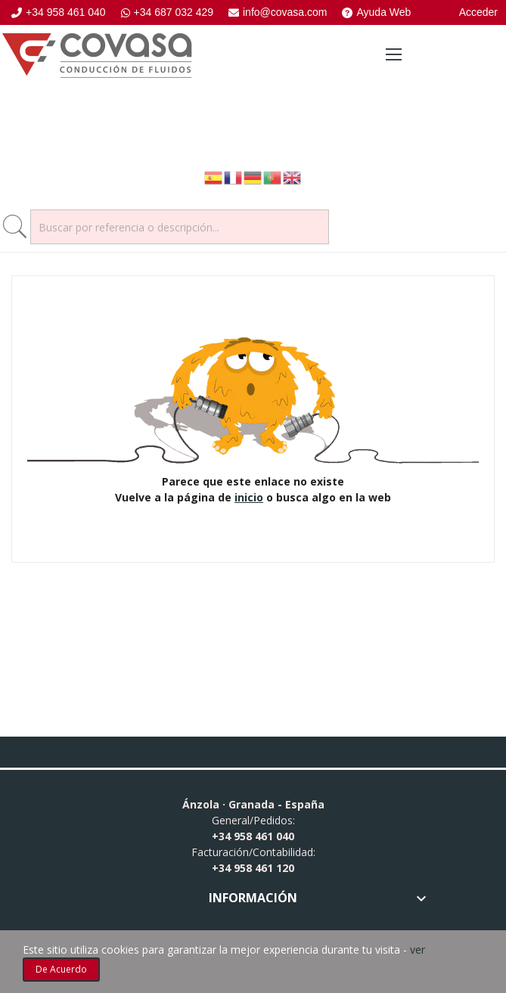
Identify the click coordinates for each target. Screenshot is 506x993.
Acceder (478, 12)
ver (417, 949)
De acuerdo (61, 969)
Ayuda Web (376, 12)
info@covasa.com (277, 12)
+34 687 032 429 (167, 12)
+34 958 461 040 (58, 12)
